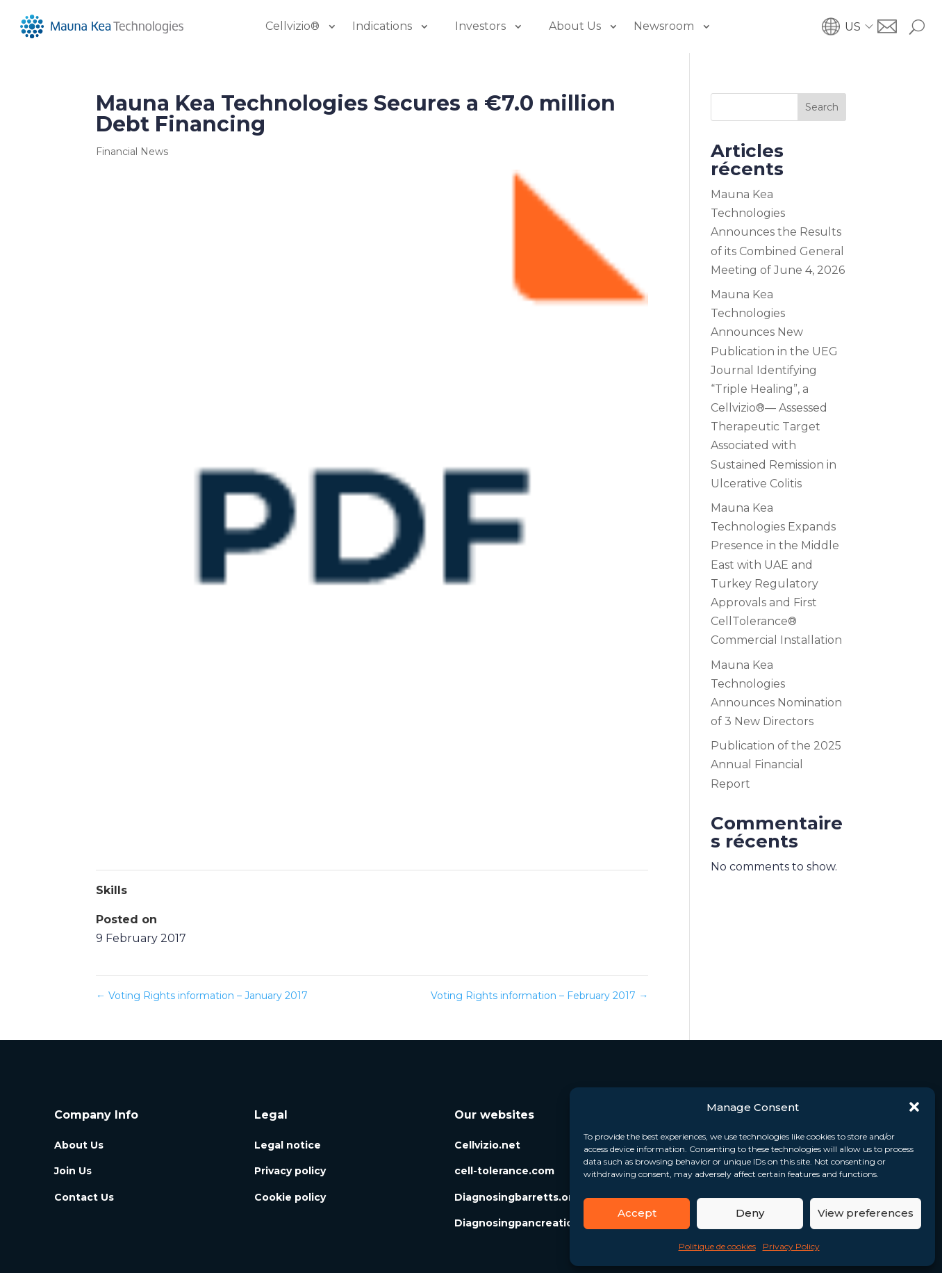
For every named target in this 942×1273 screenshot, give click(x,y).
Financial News (132, 151)
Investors (480, 26)
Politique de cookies (717, 1246)
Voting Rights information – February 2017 (539, 995)
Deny (750, 1212)
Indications (382, 26)
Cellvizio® (292, 26)
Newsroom (664, 26)
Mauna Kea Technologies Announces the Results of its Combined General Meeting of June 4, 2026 (778, 232)
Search (821, 107)
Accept (637, 1212)
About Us (575, 26)
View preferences (866, 1212)
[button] (914, 1107)
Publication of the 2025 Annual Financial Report (776, 764)
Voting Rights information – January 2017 (202, 995)
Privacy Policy (791, 1246)
